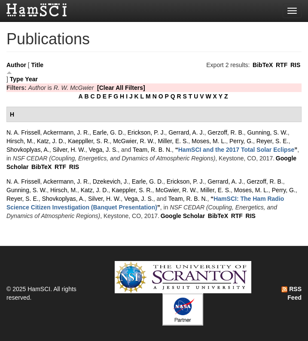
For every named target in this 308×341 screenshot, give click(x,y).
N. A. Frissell (23, 132)
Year (31, 79)
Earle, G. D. (108, 132)
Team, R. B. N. (152, 149)
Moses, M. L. (209, 141)
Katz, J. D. (51, 141)
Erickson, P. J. (146, 132)
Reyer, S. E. (272, 141)
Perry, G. (241, 141)
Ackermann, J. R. (66, 132)
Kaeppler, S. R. (132, 190)
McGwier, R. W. (133, 141)
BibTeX (263, 64)
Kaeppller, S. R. (89, 141)
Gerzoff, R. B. (225, 132)
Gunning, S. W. (267, 132)
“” (236, 149)
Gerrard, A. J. (186, 132)
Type (17, 79)
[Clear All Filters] (121, 87)
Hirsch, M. (20, 141)
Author (16, 64)
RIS (295, 64)
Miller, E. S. (173, 141)
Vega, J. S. (103, 149)
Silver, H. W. (68, 149)
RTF (281, 64)
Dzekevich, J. (110, 181)
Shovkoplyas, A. (27, 149)
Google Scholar (183, 215)
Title (37, 64)
